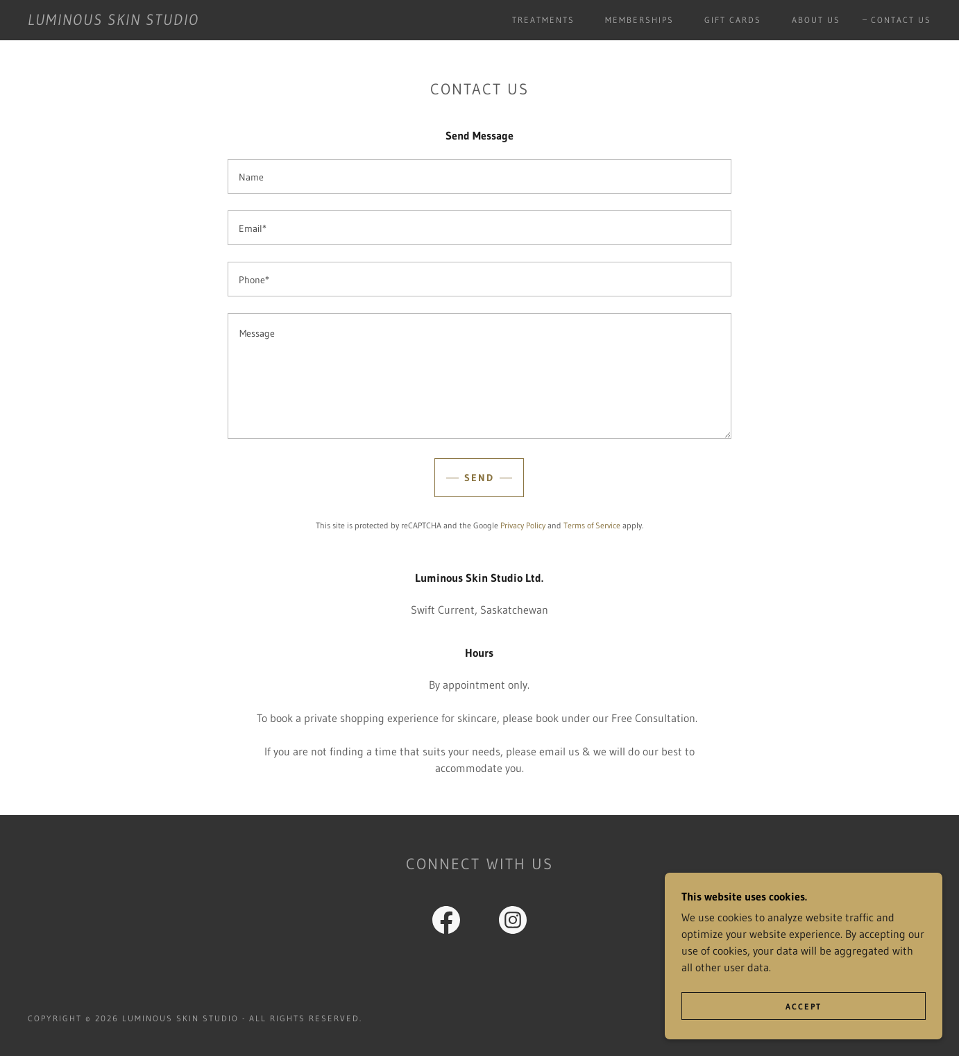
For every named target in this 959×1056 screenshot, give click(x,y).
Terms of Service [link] (591, 525)
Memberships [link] (639, 20)
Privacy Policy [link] (522, 525)
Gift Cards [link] (732, 20)
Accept (804, 1006)
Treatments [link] (543, 20)
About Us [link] (816, 20)
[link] (113, 21)
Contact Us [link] (901, 20)
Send (479, 477)
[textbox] (479, 176)
